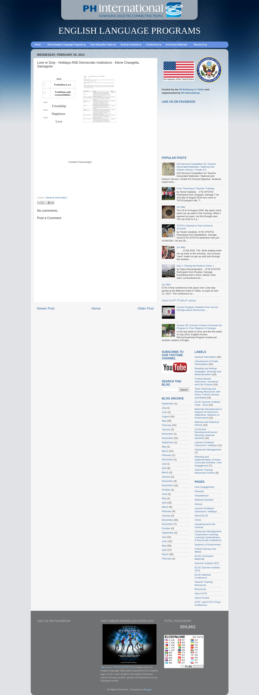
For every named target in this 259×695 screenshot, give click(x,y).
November (167, 438)
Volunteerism (202, 495)
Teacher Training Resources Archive (205, 471)
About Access (202, 597)
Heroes (199, 504)
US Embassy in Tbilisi (191, 89)
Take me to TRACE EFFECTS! (117, 667)
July (164, 407)
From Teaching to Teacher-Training (195, 188)
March (165, 451)
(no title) (181, 207)
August (165, 416)
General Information (56, 197)
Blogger (148, 689)
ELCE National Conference (203, 576)
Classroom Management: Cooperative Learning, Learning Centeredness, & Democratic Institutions (208, 536)
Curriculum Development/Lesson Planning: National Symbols (206, 433)
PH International (190, 93)
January (166, 429)
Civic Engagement (204, 487)
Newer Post (46, 308)
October (166, 489)
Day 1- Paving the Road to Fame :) (195, 265)
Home (96, 308)
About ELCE (201, 515)
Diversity (199, 491)
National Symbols (204, 499)
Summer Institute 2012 (207, 563)
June (164, 412)
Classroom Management (208, 449)
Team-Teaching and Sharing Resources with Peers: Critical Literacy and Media (207, 393)
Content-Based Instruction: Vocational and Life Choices (206, 381)
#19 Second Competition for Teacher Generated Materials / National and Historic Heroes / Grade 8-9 (196, 167)
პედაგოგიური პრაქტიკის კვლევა (179, 300)
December (167, 433)
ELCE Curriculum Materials (204, 557)
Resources (200, 589)
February (167, 425)
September (168, 403)
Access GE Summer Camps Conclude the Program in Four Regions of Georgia (199, 327)
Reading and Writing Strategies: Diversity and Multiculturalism (208, 371)
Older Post (146, 308)
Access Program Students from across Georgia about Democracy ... (197, 308)
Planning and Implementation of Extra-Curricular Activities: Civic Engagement (208, 461)
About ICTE (201, 593)
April (164, 468)
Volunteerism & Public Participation (206, 362)
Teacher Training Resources (204, 583)
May (164, 420)
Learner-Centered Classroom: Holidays (206, 444)
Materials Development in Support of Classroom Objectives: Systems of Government (208, 413)
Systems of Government (208, 544)
